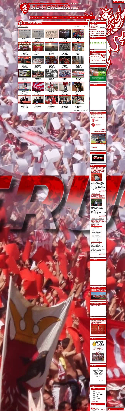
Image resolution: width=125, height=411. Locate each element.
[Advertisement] (96, 97)
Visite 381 (103, 190)
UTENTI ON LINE (120, 409)
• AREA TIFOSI (46, 17)
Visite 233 (103, 253)
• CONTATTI (80, 17)
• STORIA (72, 17)
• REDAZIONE (56, 17)
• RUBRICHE (65, 17)
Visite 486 (103, 215)
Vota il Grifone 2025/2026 (97, 33)
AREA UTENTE (120, 1)
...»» (98, 189)
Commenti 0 (102, 191)
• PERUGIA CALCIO (35, 17)
